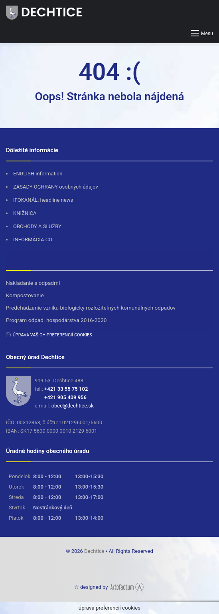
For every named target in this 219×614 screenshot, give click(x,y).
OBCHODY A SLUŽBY (37, 226)
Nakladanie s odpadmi (33, 283)
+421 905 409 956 (65, 397)
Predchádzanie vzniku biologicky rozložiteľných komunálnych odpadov (91, 307)
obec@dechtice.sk (72, 406)
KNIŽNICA (25, 213)
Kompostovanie (25, 295)
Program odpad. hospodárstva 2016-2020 (56, 320)
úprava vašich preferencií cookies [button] (52, 335)
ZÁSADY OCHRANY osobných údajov (55, 187)
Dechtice (95, 551)
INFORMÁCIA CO (32, 239)
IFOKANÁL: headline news (43, 200)
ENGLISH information (37, 174)
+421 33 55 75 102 (66, 389)
